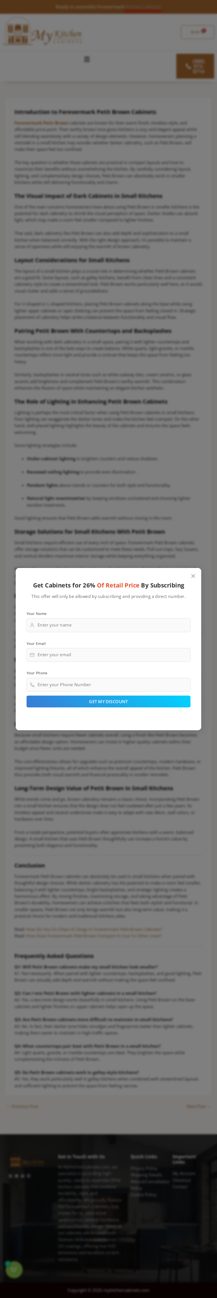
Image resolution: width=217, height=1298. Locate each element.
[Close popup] (193, 576)
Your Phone (37, 672)
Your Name (37, 613)
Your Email (36, 642)
